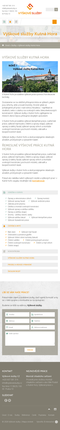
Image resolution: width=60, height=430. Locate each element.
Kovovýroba (14, 251)
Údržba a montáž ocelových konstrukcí (23, 206)
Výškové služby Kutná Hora (21, 258)
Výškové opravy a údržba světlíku (21, 209)
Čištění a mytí (14, 226)
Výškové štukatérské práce (18, 220)
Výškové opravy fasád (16, 201)
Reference (26, 415)
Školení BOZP (14, 271)
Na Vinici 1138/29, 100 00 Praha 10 (12, 387)
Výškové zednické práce (40, 201)
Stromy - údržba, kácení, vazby (20, 214)
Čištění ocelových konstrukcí (19, 243)
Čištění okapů (13, 245)
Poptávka (55, 409)
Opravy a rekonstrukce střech (19, 198)
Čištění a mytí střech (44, 243)
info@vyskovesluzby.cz (9, 8)
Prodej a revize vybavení (19, 265)
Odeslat (30, 350)
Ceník (34, 415)
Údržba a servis (15, 192)
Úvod (7, 45)
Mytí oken (11, 232)
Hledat (56, 9)
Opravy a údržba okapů (17, 212)
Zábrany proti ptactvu (16, 204)
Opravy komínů (43, 198)
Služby (13, 45)
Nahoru (49, 409)
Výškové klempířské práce (41, 217)
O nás (10, 415)
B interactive (51, 422)
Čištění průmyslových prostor (37, 240)
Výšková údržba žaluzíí (16, 217)
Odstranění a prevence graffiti (19, 234)
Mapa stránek (27, 422)
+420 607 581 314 (8, 6)
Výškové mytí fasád (29, 232)
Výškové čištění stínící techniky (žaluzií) (23, 237)
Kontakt (51, 415)
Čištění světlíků (13, 240)
